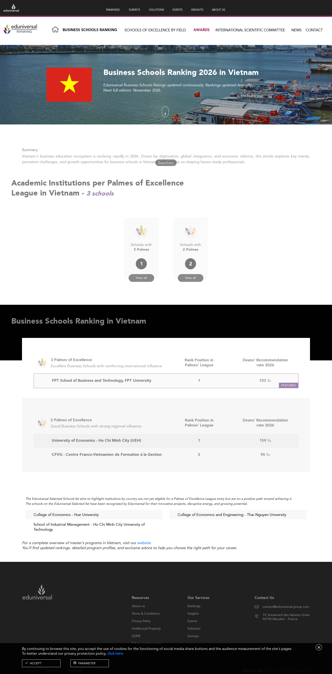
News (296, 30)
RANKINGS (113, 9)
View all (141, 272)
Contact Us (264, 607)
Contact (314, 30)
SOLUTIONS (156, 9)
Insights (193, 622)
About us (138, 615)
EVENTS (178, 9)
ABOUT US (218, 9)
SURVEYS (134, 9)
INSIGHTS (197, 9)
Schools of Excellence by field (155, 30)
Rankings (194, 615)
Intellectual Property (146, 637)
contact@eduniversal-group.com (286, 616)
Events (192, 630)
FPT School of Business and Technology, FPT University (101, 390)
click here (115, 653)
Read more (166, 163)
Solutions (194, 637)
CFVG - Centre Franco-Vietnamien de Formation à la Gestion (107, 464)
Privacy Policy (141, 630)
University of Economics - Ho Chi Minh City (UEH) (96, 450)
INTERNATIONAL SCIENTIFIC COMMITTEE (250, 30)
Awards (201, 30)
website (143, 543)
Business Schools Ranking (90, 30)
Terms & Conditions (146, 622)
